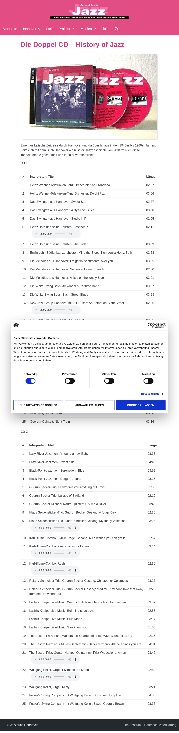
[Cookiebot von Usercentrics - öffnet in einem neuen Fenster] (150, 325)
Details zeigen (150, 393)
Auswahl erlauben (89, 405)
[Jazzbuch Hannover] (89, 11)
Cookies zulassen (140, 405)
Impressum (133, 726)
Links (106, 29)
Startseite (10, 29)
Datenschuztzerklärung (160, 726)
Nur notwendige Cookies (38, 405)
